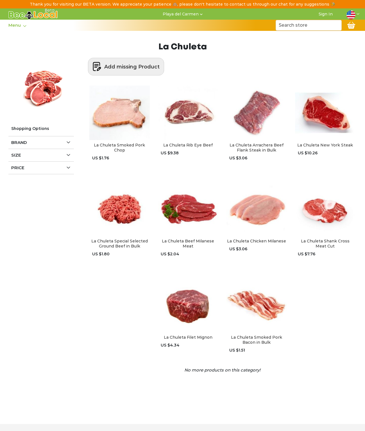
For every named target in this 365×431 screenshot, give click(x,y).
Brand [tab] (19, 142)
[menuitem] (15, 25)
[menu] (17, 25)
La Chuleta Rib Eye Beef (188, 145)
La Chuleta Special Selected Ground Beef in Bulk (119, 244)
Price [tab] (17, 167)
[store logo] (33, 14)
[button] (352, 14)
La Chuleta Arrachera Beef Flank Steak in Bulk (257, 148)
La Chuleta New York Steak (325, 145)
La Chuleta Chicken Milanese (256, 241)
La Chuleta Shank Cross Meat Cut (325, 244)
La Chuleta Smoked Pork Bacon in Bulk (256, 340)
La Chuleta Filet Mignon (188, 337)
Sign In (326, 14)
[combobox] (309, 25)
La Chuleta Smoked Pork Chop (119, 148)
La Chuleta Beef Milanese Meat (188, 244)
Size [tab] (16, 155)
